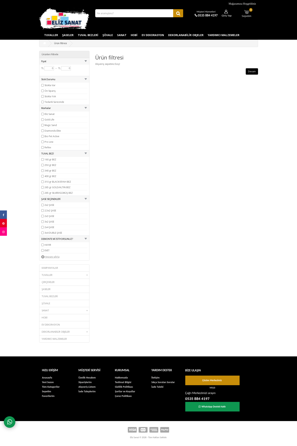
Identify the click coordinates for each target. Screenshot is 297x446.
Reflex (48, 147)
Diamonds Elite (53, 130)
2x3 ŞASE (49, 216)
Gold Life (49, 119)
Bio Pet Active (52, 136)
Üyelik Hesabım (87, 377)
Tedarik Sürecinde (54, 102)
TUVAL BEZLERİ (88, 35)
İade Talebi (157, 386)
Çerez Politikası (123, 396)
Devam (252, 71)
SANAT (122, 35)
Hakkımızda (121, 377)
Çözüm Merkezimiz (212, 380)
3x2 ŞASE (49, 221)
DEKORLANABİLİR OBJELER (186, 35)
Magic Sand (51, 125)
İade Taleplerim (87, 391)
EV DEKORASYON (153, 35)
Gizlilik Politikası (124, 386)
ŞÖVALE (108, 35)
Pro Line (49, 141)
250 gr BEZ (50, 165)
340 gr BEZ (50, 170)
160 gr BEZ (50, 159)
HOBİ (134, 35)
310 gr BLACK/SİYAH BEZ (58, 181)
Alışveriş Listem (87, 386)
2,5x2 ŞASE (50, 210)
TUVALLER (51, 35)
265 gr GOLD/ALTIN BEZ (57, 187)
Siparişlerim (85, 382)
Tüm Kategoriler (51, 386)
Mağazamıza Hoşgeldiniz (242, 3)
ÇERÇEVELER (48, 282)
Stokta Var (50, 85)
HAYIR (48, 244)
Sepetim (247, 13)
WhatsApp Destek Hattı (212, 406)
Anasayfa (47, 377)
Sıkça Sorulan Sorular (163, 382)
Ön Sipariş (50, 90)
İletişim (155, 377)
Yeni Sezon (48, 382)
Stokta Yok (50, 96)
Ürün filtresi (60, 43)
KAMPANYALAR (50, 268)
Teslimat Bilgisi (123, 382)
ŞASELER (68, 35)
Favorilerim (48, 396)
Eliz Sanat (50, 114)
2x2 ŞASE (49, 205)
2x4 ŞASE (49, 227)
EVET (47, 250)
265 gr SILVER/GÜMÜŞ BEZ (59, 193)
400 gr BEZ (50, 176)
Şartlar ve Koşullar (125, 391)
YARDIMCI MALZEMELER (223, 35)
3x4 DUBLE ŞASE (53, 232)
